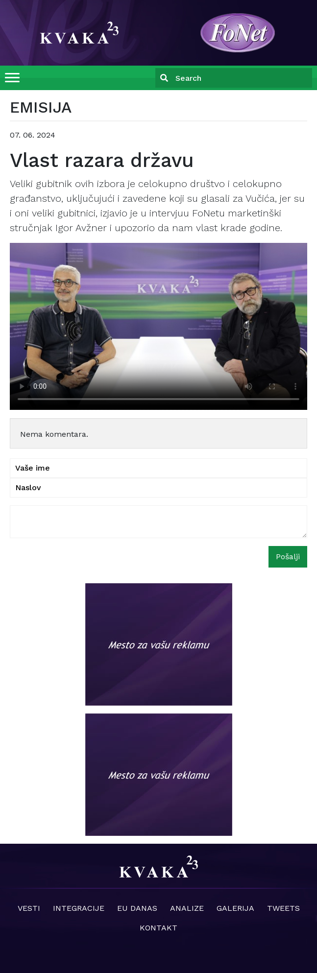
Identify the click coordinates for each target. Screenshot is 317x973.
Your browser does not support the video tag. (158, 326)
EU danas (137, 908)
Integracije (78, 908)
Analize (187, 908)
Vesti (29, 908)
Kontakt (158, 927)
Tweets (283, 908)
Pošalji (288, 556)
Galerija (235, 908)
